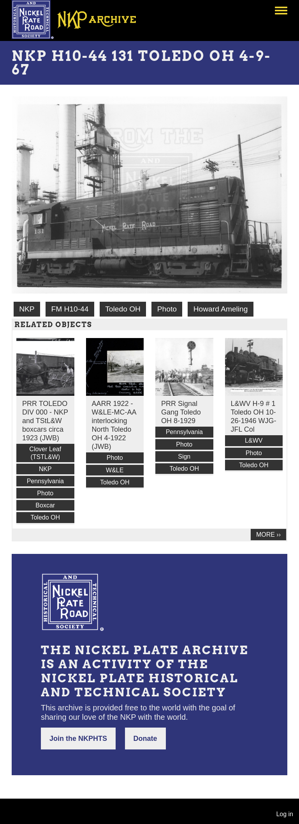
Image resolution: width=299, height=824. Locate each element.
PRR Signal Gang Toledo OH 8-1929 (181, 412)
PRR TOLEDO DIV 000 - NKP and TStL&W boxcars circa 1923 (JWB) (45, 421)
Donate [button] (145, 738)
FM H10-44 (69, 309)
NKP (26, 309)
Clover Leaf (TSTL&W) (45, 453)
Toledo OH (123, 309)
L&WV (253, 440)
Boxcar (45, 505)
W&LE (114, 470)
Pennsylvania (45, 481)
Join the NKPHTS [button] (78, 738)
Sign (184, 456)
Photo (167, 309)
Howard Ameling (220, 309)
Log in (284, 814)
